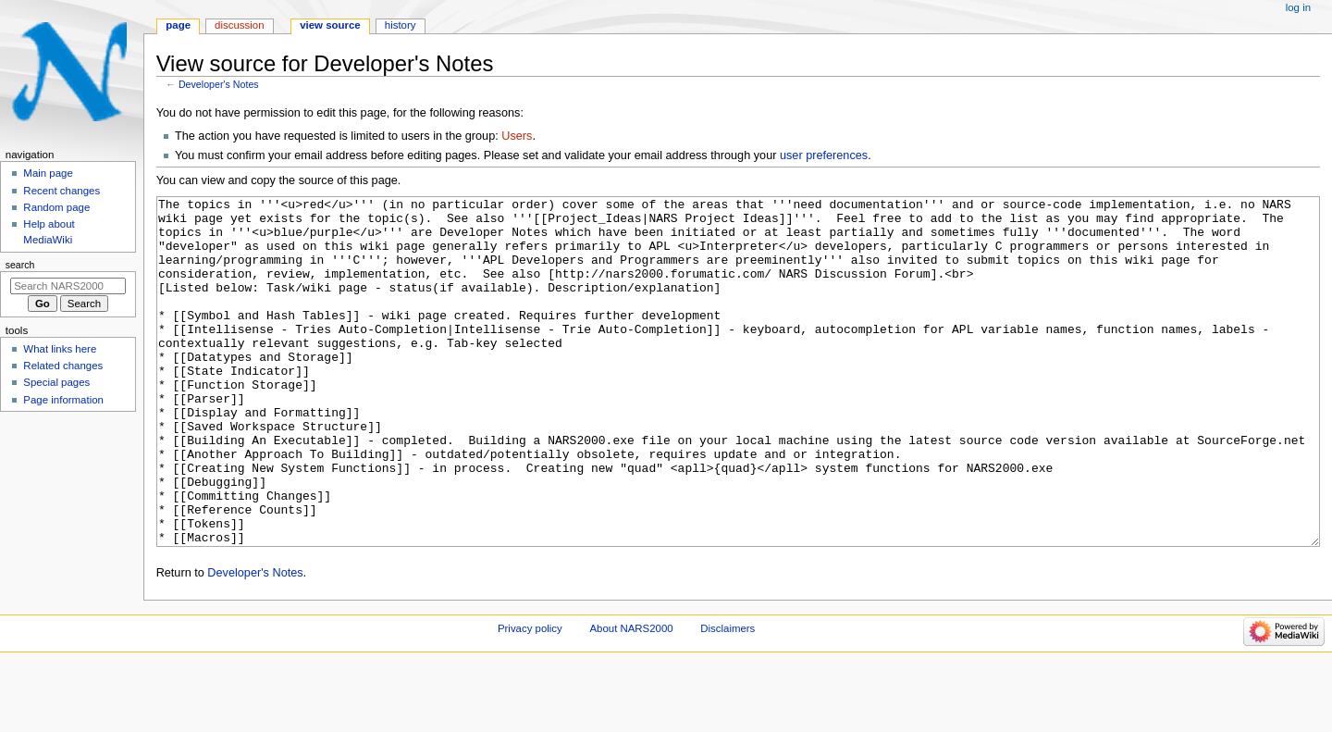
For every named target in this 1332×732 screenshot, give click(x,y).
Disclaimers (727, 697)
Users (516, 136)
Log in (1298, 7)
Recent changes (61, 190)
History (400, 25)
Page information (63, 399)
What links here (59, 348)
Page (178, 25)
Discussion (239, 25)
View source (330, 25)
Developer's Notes (219, 84)
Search (20, 264)
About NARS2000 (630, 697)
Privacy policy (530, 697)
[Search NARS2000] (68, 286)
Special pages (56, 382)
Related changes (63, 365)
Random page (56, 207)
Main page (48, 173)
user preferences (824, 155)
